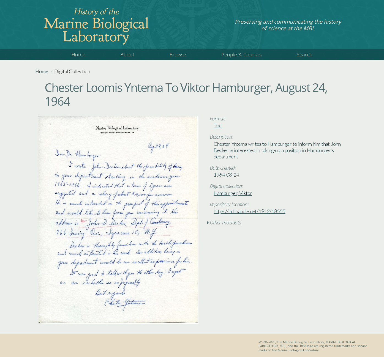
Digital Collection (72, 71)
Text (218, 125)
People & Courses (241, 54)
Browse (178, 54)
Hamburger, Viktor (233, 193)
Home (78, 54)
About (127, 54)
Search (304, 54)
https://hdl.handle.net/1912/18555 (249, 211)
